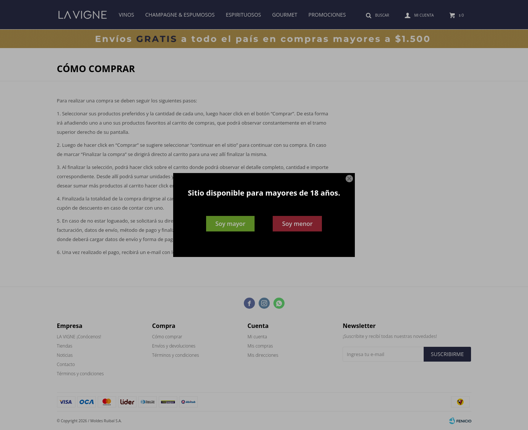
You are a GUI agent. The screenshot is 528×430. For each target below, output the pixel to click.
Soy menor (297, 224)
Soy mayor (230, 224)
